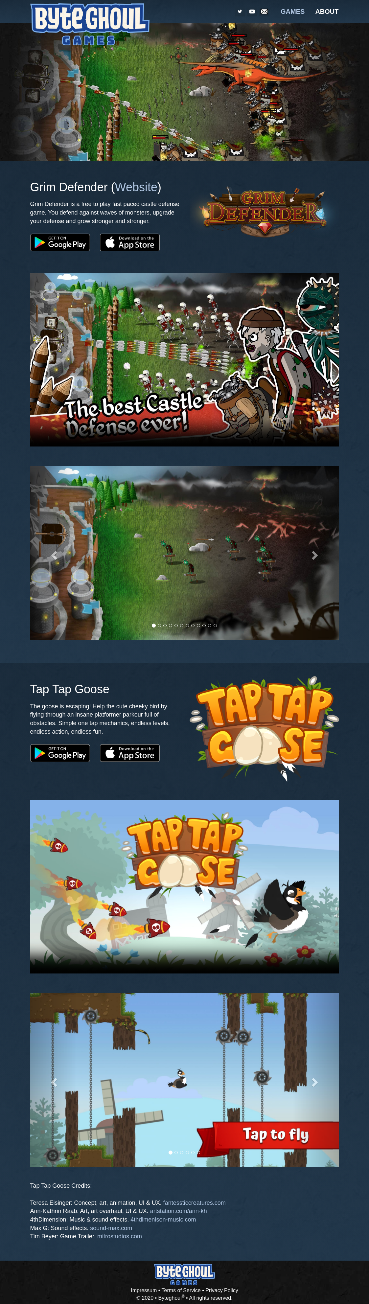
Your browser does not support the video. (184, 359)
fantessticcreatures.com (194, 1203)
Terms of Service (181, 1290)
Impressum (144, 1290)
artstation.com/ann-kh (178, 1211)
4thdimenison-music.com (163, 1219)
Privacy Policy (221, 1290)
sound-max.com (111, 1228)
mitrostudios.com (119, 1236)
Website (136, 187)
